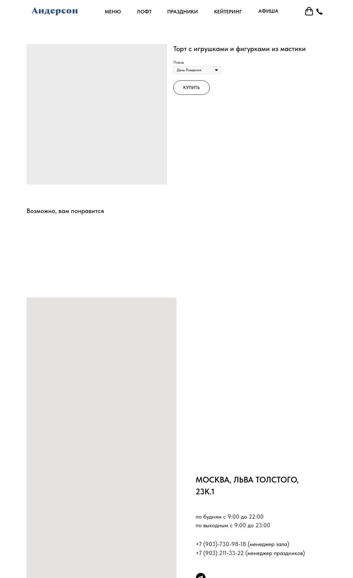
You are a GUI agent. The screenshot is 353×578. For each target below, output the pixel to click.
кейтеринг (228, 12)
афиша (268, 11)
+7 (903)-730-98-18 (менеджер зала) (242, 544)
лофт (144, 12)
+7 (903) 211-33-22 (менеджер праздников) (250, 553)
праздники (182, 12)
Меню (113, 12)
